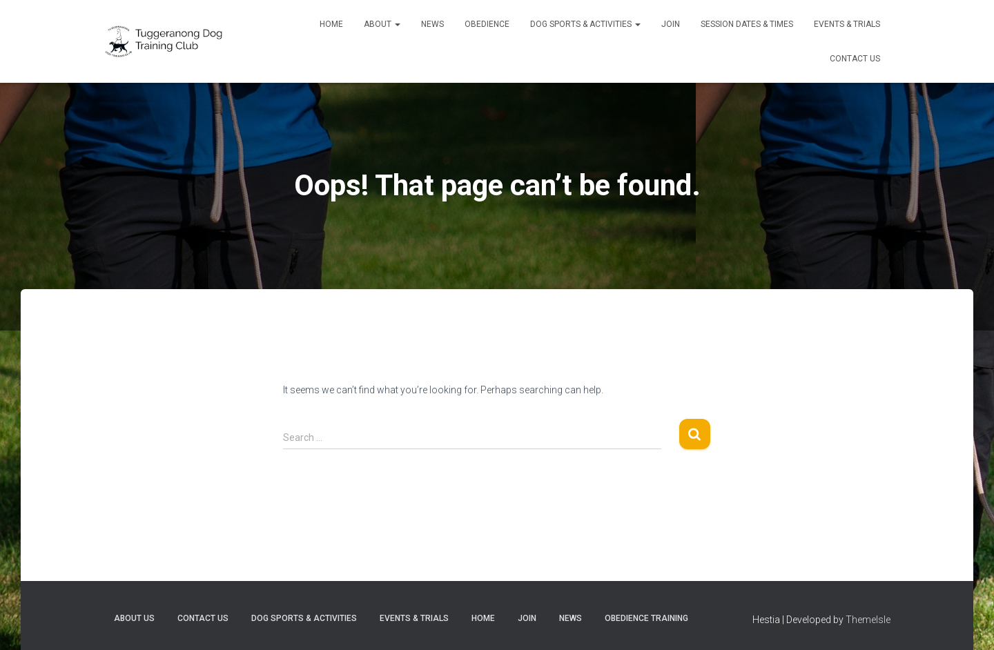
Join (670, 24)
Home (331, 24)
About (382, 24)
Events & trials (847, 24)
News (432, 24)
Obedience (487, 24)
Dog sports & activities (585, 24)
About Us (134, 618)
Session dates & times (747, 24)
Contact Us (855, 58)
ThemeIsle (868, 619)
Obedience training (646, 618)
